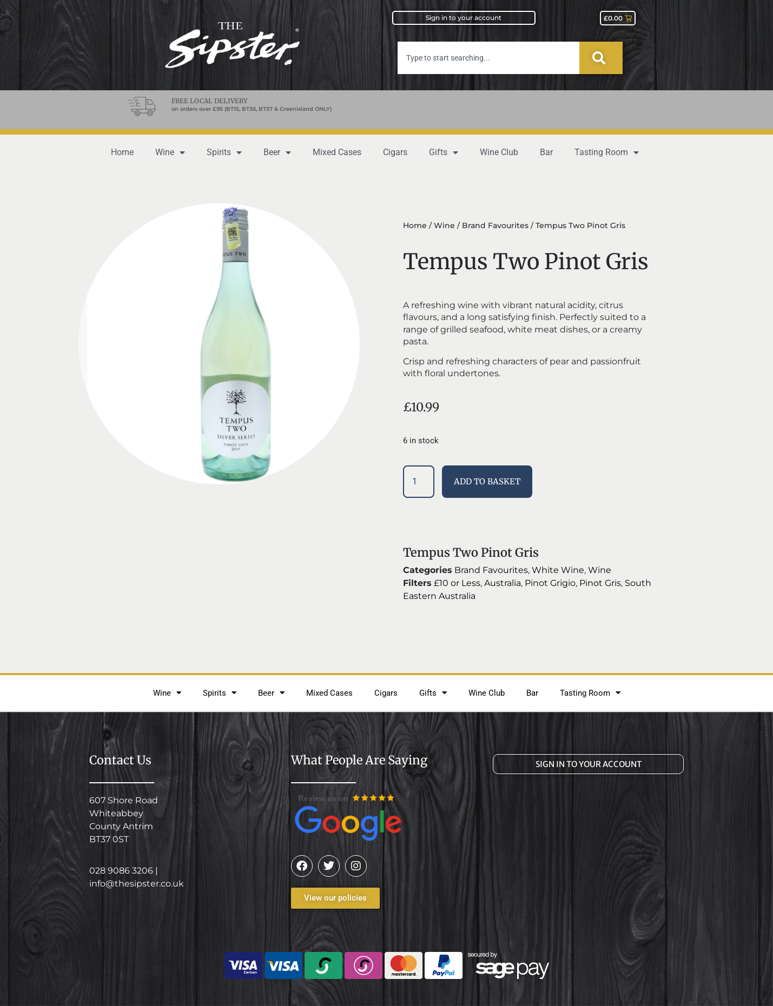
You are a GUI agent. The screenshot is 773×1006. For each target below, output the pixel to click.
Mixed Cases (337, 152)
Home (122, 152)
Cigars (395, 152)
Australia (502, 583)
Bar (546, 152)
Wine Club (499, 152)
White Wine (558, 570)
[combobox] (488, 58)
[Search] (601, 58)
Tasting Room (606, 152)
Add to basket (487, 481)
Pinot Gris (600, 583)
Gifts (443, 152)
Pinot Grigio (550, 583)
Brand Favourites (495, 225)
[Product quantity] (418, 481)
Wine (170, 152)
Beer (277, 152)
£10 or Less (457, 583)
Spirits (224, 152)
